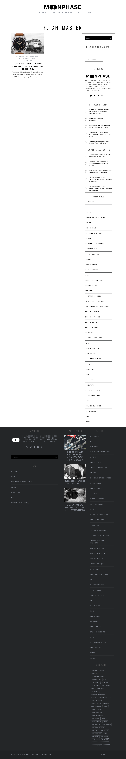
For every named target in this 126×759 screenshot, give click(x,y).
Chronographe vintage (93, 233)
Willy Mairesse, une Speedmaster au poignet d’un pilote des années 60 (75, 507)
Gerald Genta (105, 682)
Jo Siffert (93, 697)
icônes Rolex (89, 291)
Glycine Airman (95, 685)
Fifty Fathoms (95, 682)
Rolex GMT (94, 730)
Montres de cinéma (92, 312)
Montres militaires (26, 56)
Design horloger (91, 249)
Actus (16, 56)
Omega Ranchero (96, 709)
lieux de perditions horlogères (97, 306)
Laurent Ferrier (103, 697)
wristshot (106, 746)
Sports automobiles (92, 390)
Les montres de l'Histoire (94, 301)
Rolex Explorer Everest (97, 727)
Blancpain (94, 670)
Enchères (88, 259)
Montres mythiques (92, 327)
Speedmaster (89, 385)
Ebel (104, 679)
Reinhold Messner (96, 721)
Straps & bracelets (92, 395)
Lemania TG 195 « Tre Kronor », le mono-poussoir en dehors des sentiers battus (100, 134)
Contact (14, 487)
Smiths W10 (94, 736)
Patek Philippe (90, 353)
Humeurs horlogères (72, 19)
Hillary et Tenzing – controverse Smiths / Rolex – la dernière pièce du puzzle (100, 179)
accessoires (89, 202)
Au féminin (89, 212)
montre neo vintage (96, 700)
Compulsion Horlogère (97, 676)
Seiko (105, 734)
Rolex (87, 374)
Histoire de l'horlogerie (94, 280)
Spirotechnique (95, 740)
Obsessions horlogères (94, 338)
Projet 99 (104, 718)
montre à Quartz (96, 703)
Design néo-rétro (96, 679)
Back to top (104, 754)
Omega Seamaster (96, 712)
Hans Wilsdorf (106, 685)
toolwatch (105, 740)
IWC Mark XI (95, 691)
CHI (102, 673)
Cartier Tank (94, 673)
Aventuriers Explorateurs (95, 217)
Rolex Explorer (106, 724)
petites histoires (48, 19)
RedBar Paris (90, 369)
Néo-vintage (89, 332)
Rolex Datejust (95, 724)
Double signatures (92, 254)
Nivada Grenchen (96, 706)
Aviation (88, 223)
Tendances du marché (93, 406)
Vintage (34, 58)
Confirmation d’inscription (21, 482)
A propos (106, 19)
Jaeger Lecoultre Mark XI (98, 694)
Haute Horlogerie (91, 270)
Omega (27, 58)
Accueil (19, 19)
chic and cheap (90, 228)
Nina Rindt (106, 703)
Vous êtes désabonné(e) (20, 503)
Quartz (87, 364)
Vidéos (87, 416)
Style (87, 401)
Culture (88, 238)
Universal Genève (96, 746)
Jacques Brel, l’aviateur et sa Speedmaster (75, 482)
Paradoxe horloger (92, 348)
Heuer (93, 688)
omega (105, 706)
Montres (31, 19)
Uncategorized (90, 411)
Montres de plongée (92, 317)
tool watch (94, 743)
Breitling (101, 670)
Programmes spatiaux (93, 359)
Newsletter (92, 19)
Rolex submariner (96, 734)
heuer (87, 275)
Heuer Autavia (101, 688)
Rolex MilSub (104, 730)
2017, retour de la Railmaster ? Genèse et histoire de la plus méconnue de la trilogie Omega (28, 66)
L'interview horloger (93, 296)
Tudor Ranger (104, 743)
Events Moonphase (92, 264)
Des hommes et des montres (95, 243)
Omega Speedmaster (97, 715)
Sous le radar (90, 380)
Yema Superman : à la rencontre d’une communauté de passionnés (98, 163)
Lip (110, 697)
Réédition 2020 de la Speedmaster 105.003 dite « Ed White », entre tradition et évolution (99, 111)
